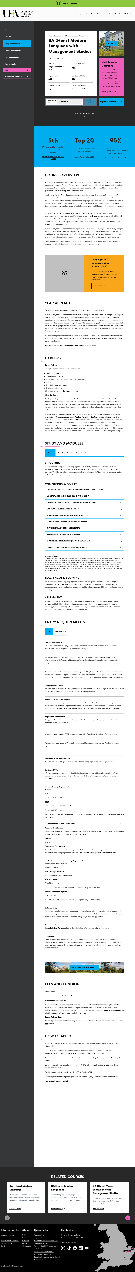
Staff (3, 1246)
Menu (128, 13)
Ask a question (109, 92)
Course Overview (11, 30)
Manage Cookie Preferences (45, 1246)
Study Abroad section (75, 346)
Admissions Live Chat (17, 76)
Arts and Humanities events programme (86, 420)
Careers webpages (70, 391)
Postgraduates (6, 1238)
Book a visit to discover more (84, 967)
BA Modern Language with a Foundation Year (98, 853)
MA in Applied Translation (80, 417)
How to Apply (10, 64)
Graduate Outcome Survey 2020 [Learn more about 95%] (115, 158)
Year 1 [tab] (50, 453)
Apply (17, 70)
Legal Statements (41, 1238)
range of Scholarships (112, 1010)
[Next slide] (127, 1217)
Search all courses (53, 26)
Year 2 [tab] (60, 453)
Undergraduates (7, 1235)
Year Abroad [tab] (72, 453)
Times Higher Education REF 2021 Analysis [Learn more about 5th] (53, 157)
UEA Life (111, 43)
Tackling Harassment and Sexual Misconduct (47, 1258)
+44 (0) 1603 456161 (69, 1242)
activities (93, 216)
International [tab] (60, 632)
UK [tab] (49, 632)
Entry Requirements (13, 50)
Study (79, 14)
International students (10, 1241)
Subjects (89, 14)
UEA (24, 1235)
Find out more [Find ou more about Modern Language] (16, 1208)
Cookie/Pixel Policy (41, 1243)
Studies (94, 417)
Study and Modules (12, 44)
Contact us (26, 1246)
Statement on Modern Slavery (46, 1241)
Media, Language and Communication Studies (66, 36)
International (114, 14)
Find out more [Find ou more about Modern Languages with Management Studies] (100, 1208)
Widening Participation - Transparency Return (44, 1253)
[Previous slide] (7, 1217)
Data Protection (40, 1249)
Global (25, 1243)
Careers (8, 37)
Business (25, 1241)
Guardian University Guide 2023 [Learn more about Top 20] (84, 157)
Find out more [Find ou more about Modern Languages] (58, 1208)
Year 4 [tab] (83, 453)
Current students (7, 1243)
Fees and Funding (12, 57)
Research (101, 14)
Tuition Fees (70, 996)
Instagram (49, 224)
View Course (90, 102)
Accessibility (39, 1235)
